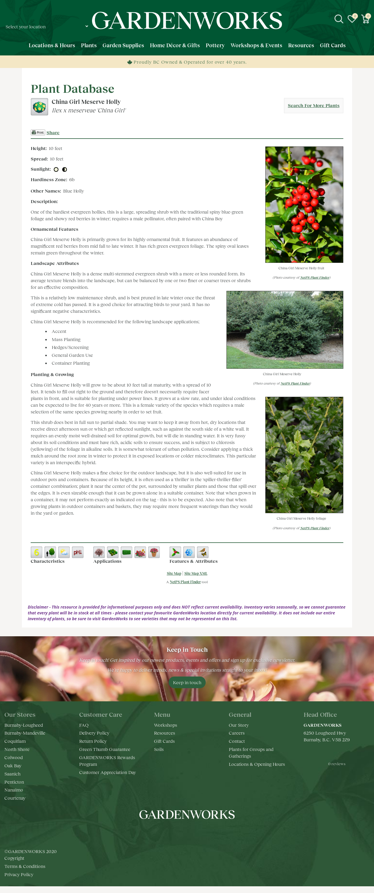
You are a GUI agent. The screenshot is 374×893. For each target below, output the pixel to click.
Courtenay (14, 798)
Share (53, 132)
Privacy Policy (18, 874)
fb (169, 832)
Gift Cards (164, 741)
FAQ (84, 725)
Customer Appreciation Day (107, 772)
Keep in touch (187, 682)
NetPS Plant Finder (314, 277)
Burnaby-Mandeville (24, 732)
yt (192, 832)
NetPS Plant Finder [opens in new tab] (185, 582)
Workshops (165, 725)
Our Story (239, 725)
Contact (237, 741)
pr (204, 832)
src (339, 19)
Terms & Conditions (24, 866)
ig (181, 832)
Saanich (12, 773)
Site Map (174, 573)
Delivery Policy (94, 732)
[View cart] (365, 19)
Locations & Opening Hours (257, 764)
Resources (164, 732)
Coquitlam (15, 741)
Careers (237, 732)
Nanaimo (13, 789)
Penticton (14, 781)
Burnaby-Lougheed (23, 725)
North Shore (17, 749)
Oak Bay (12, 765)
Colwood (13, 757)
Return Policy (93, 741)
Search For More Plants (314, 105)
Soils (159, 749)
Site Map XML (195, 573)
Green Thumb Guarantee (104, 749)
